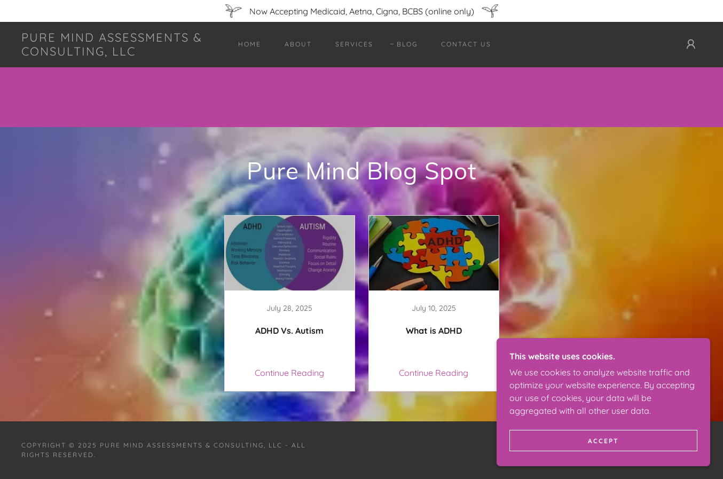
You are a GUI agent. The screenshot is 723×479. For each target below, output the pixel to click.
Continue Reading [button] (289, 372)
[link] (114, 52)
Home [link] (249, 44)
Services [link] (354, 44)
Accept (603, 441)
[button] (691, 44)
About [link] (298, 44)
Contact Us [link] (466, 44)
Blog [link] (407, 44)
